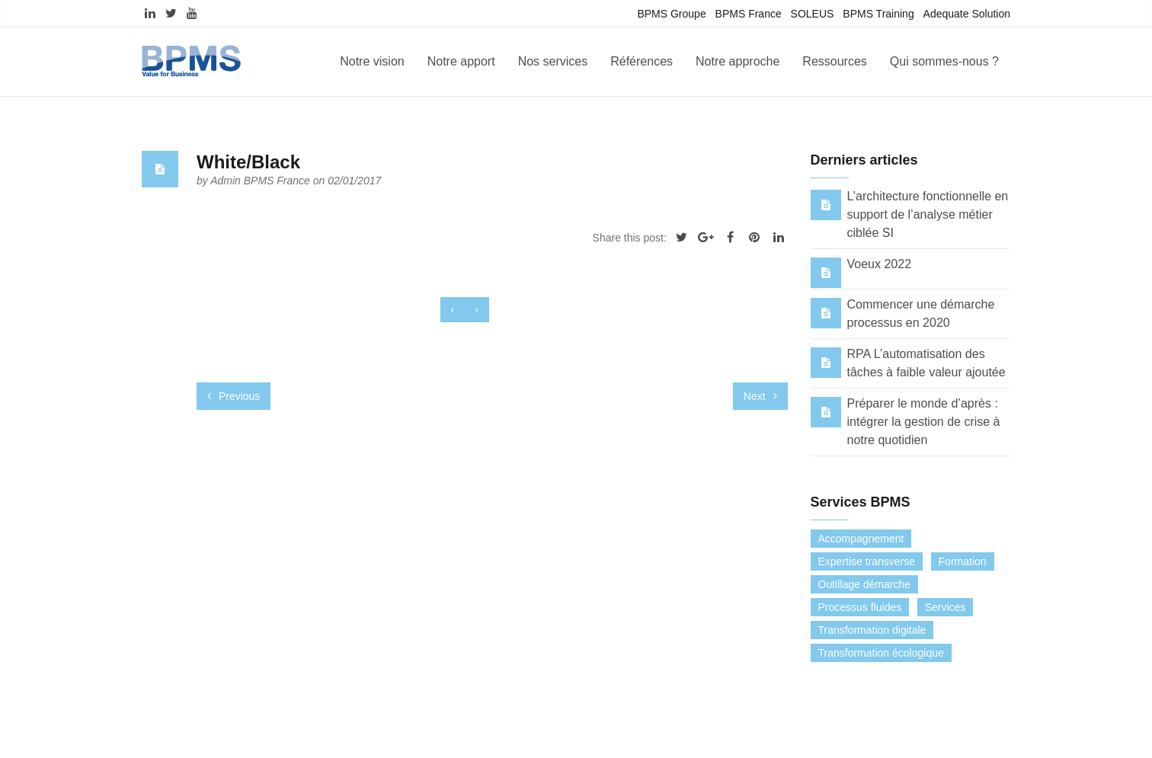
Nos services (553, 61)
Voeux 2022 (879, 263)
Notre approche (737, 61)
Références (641, 61)
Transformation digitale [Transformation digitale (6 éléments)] (872, 630)
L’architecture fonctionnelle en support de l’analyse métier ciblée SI (928, 214)
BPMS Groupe (671, 14)
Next (760, 396)
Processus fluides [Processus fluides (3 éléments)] (860, 607)
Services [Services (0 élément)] (945, 607)
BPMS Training (878, 14)
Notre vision (372, 61)
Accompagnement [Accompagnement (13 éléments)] (861, 539)
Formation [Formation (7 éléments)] (963, 561)
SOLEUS (812, 14)
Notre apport (461, 61)
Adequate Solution (966, 14)
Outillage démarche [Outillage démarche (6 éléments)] (864, 584)
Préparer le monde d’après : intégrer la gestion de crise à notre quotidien (923, 421)
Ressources (834, 61)
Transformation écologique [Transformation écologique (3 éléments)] (881, 653)
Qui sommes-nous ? (944, 61)
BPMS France (748, 14)
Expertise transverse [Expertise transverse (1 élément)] (867, 561)
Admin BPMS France (261, 180)
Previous (233, 396)
